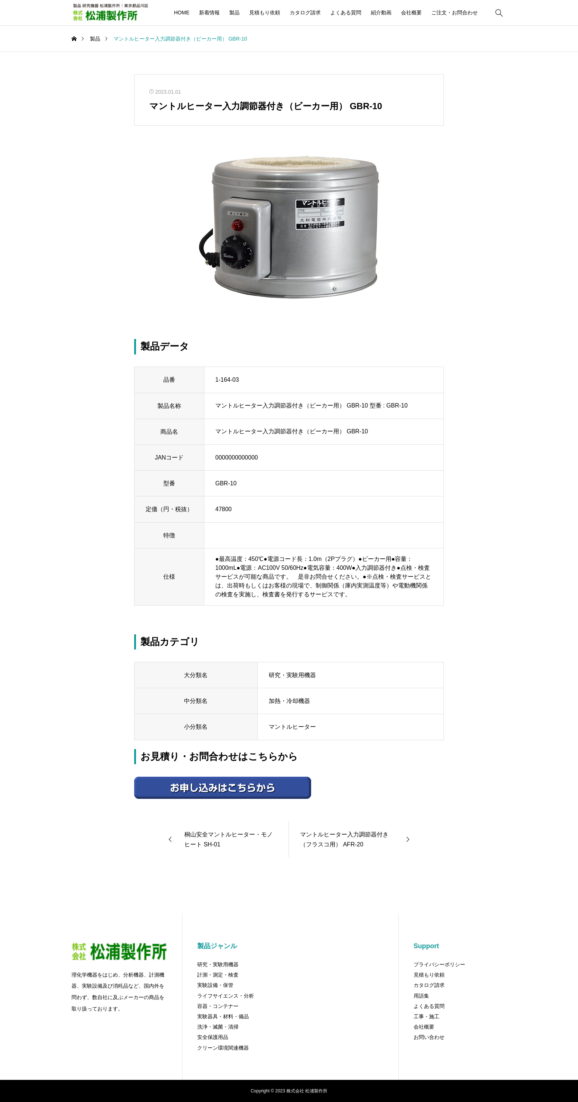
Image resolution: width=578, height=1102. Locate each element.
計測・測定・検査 (217, 975)
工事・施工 (426, 1016)
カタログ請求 (305, 12)
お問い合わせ (429, 1037)
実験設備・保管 (215, 985)
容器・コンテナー (217, 1006)
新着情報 (209, 12)
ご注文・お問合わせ (454, 12)
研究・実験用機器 (217, 964)
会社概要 (411, 12)
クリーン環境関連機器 (223, 1048)
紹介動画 (381, 12)
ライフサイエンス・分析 (225, 996)
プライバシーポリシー (439, 964)
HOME (181, 12)
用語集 (421, 996)
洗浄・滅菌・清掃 (217, 1027)
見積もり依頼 (264, 12)
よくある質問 (345, 12)
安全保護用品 (212, 1037)
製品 (234, 12)
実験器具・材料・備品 (223, 1016)
